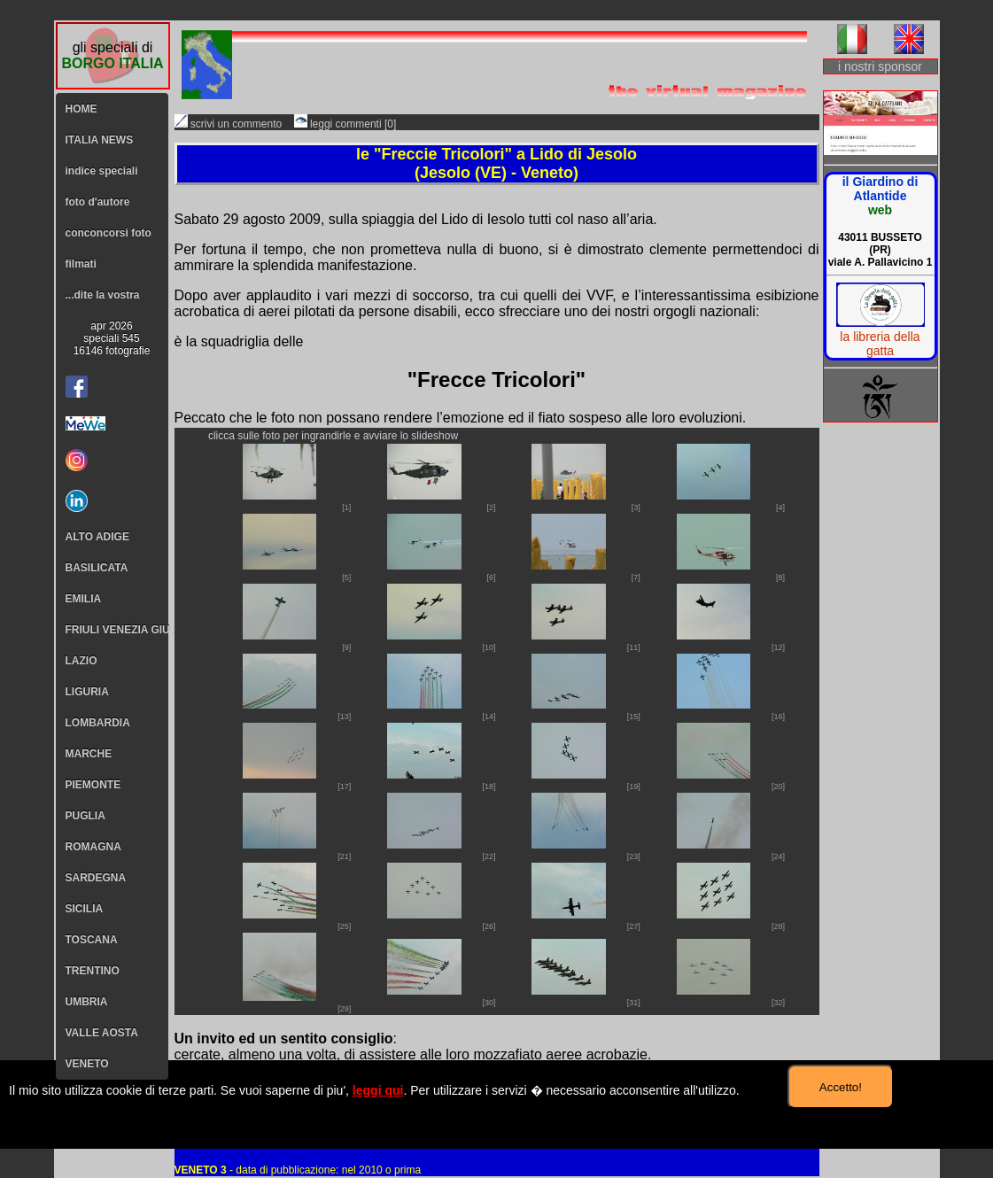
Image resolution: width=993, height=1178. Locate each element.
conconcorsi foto (108, 233)
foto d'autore (98, 202)
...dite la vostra (103, 295)
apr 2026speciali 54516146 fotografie (112, 338)
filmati (81, 264)
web (880, 210)
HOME (81, 109)
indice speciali (102, 171)
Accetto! (840, 1087)
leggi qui (378, 1090)
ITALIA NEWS (100, 140)
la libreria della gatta (879, 343)
